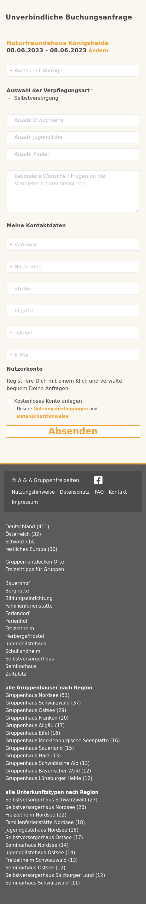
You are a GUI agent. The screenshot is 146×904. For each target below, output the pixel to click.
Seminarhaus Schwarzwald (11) (42, 883)
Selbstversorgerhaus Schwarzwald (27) (51, 800)
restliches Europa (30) (31, 549)
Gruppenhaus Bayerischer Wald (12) (48, 771)
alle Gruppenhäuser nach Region (48, 688)
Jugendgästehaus (25, 644)
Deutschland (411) (27, 527)
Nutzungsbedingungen (60, 408)
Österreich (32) (23, 534)
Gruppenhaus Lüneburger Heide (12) (48, 778)
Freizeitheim (19, 629)
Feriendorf (17, 613)
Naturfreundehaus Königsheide (58, 43)
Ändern (98, 50)
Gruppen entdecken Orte (34, 562)
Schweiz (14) (20, 542)
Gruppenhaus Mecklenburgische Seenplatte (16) (62, 741)
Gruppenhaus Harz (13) (33, 756)
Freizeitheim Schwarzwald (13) (41, 860)
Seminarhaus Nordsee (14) (37, 845)
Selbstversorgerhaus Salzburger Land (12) (55, 875)
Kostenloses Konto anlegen (48, 401)
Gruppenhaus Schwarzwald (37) (43, 703)
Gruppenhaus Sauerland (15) (39, 748)
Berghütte (17, 591)
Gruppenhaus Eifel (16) (32, 733)
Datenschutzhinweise (43, 416)
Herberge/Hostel (24, 636)
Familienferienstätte (29, 606)
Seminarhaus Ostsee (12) (35, 868)
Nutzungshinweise (33, 492)
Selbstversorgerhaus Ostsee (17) (44, 837)
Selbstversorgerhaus (29, 659)
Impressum (25, 502)
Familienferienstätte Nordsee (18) (45, 822)
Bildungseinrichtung (29, 598)
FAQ (99, 492)
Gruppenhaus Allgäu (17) (35, 725)
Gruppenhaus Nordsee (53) (37, 695)
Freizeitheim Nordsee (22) (36, 815)
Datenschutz (75, 492)
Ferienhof (16, 621)
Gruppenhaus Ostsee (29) (35, 710)
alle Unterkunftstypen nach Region (51, 792)
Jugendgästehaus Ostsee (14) (40, 853)
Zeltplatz (15, 674)
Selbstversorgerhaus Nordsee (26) (45, 807)
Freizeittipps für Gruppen (34, 569)
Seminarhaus (20, 666)
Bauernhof (17, 583)
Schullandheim (22, 651)
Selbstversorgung (36, 98)
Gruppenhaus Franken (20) (37, 718)
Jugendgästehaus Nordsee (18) (42, 830)
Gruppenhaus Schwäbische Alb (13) (47, 763)
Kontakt (118, 492)
